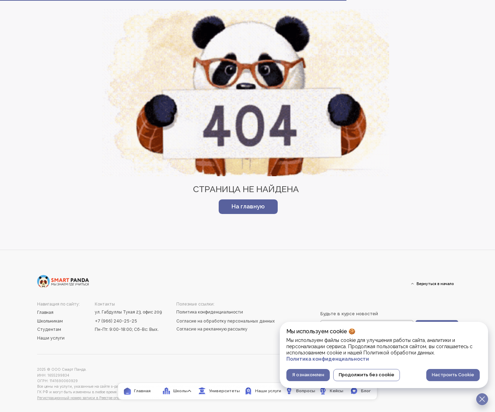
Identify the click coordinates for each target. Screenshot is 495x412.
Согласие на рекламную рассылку (211, 329)
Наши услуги (51, 338)
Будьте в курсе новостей (349, 313)
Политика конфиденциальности (209, 312)
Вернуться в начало (435, 284)
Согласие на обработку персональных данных (225, 321)
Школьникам (50, 321)
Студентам (49, 329)
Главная (45, 312)
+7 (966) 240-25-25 (116, 321)
